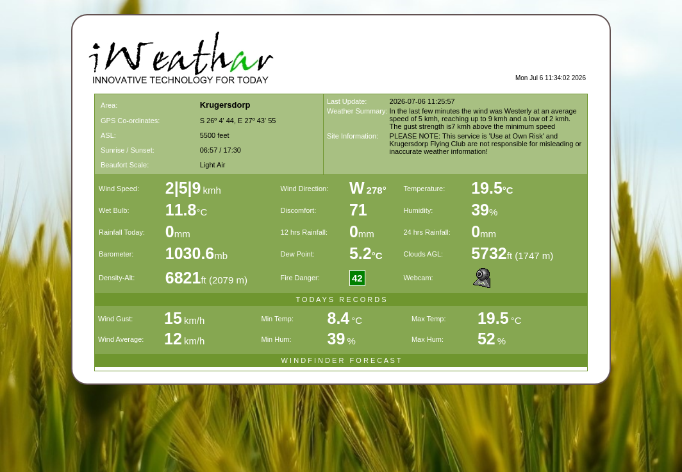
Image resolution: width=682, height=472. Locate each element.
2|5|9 (183, 188)
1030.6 (189, 253)
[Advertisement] (436, 55)
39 (480, 210)
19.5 (492, 188)
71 (358, 210)
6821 (183, 278)
